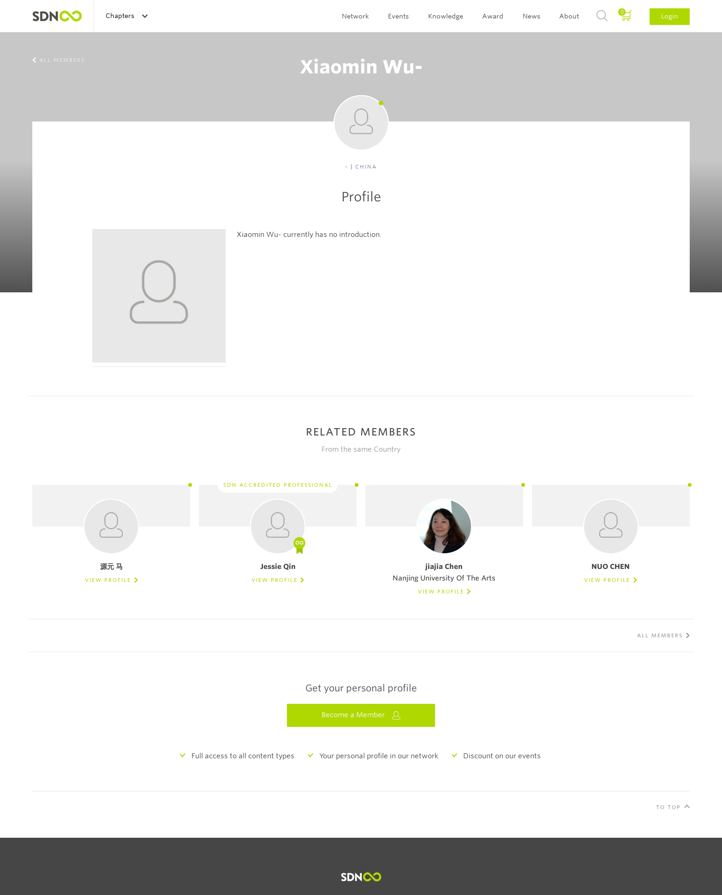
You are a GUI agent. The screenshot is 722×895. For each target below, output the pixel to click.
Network (355, 16)
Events (398, 16)
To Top (668, 807)
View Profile (108, 580)
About (569, 16)
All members (62, 60)
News (531, 16)
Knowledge (445, 16)
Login (669, 16)
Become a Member (361, 715)
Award (492, 16)
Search (602, 16)
